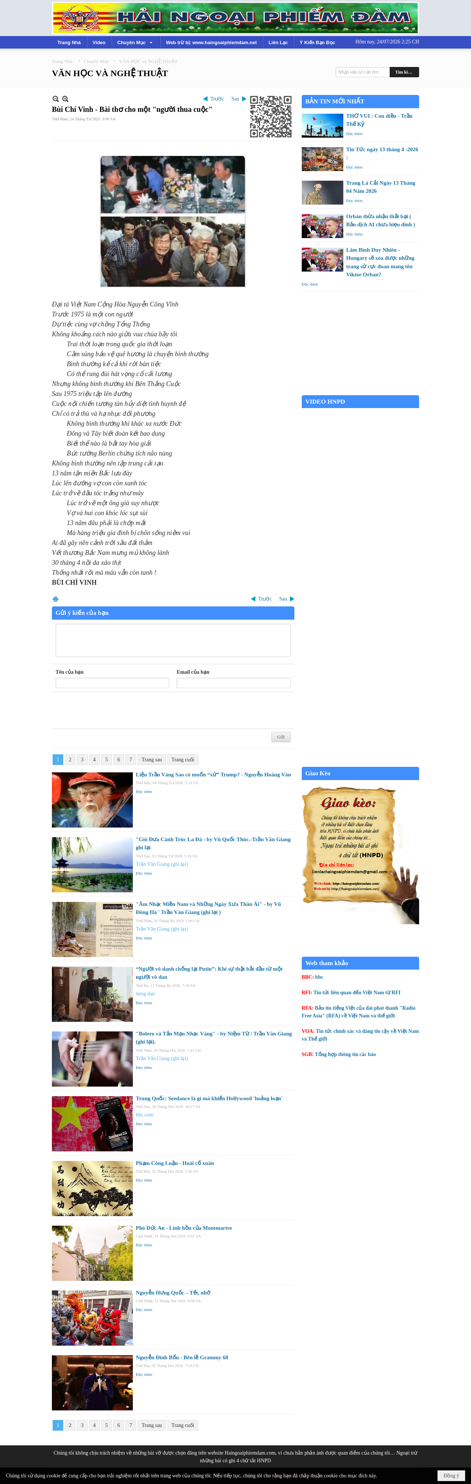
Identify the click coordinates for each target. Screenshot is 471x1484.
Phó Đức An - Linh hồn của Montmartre (184, 1228)
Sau (235, 99)
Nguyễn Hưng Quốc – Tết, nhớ (173, 1293)
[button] (135, 42)
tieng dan (145, 993)
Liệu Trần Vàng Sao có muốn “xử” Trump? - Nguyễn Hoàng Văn (213, 775)
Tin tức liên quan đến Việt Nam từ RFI (357, 992)
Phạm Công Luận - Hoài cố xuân (175, 1163)
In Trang (55, 599)
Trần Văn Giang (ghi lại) (162, 864)
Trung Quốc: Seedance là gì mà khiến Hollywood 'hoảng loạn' (209, 1098)
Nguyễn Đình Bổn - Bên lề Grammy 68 (182, 1357)
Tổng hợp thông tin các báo (345, 1054)
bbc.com (144, 1115)
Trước (217, 99)
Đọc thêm (144, 791)
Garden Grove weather (360, 391)
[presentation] (111, 710)
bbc (319, 977)
